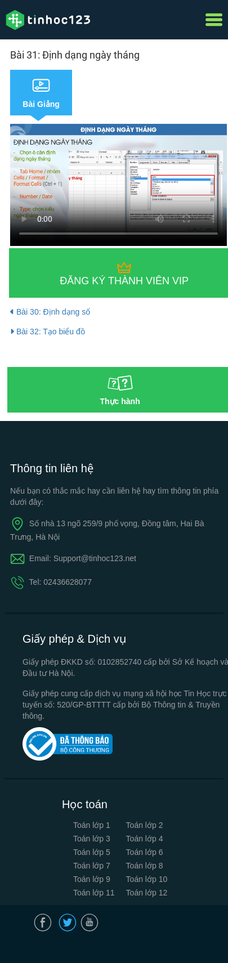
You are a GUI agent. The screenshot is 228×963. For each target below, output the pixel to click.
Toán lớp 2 (144, 825)
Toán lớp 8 (144, 865)
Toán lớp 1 (91, 825)
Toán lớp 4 (144, 838)
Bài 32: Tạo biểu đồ (47, 331)
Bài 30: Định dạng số (50, 311)
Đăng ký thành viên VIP (124, 280)
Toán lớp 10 (147, 879)
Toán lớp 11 (94, 892)
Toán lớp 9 (91, 879)
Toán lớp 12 (147, 892)
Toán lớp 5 (91, 852)
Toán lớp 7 (91, 865)
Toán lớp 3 (91, 838)
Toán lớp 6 (144, 852)
